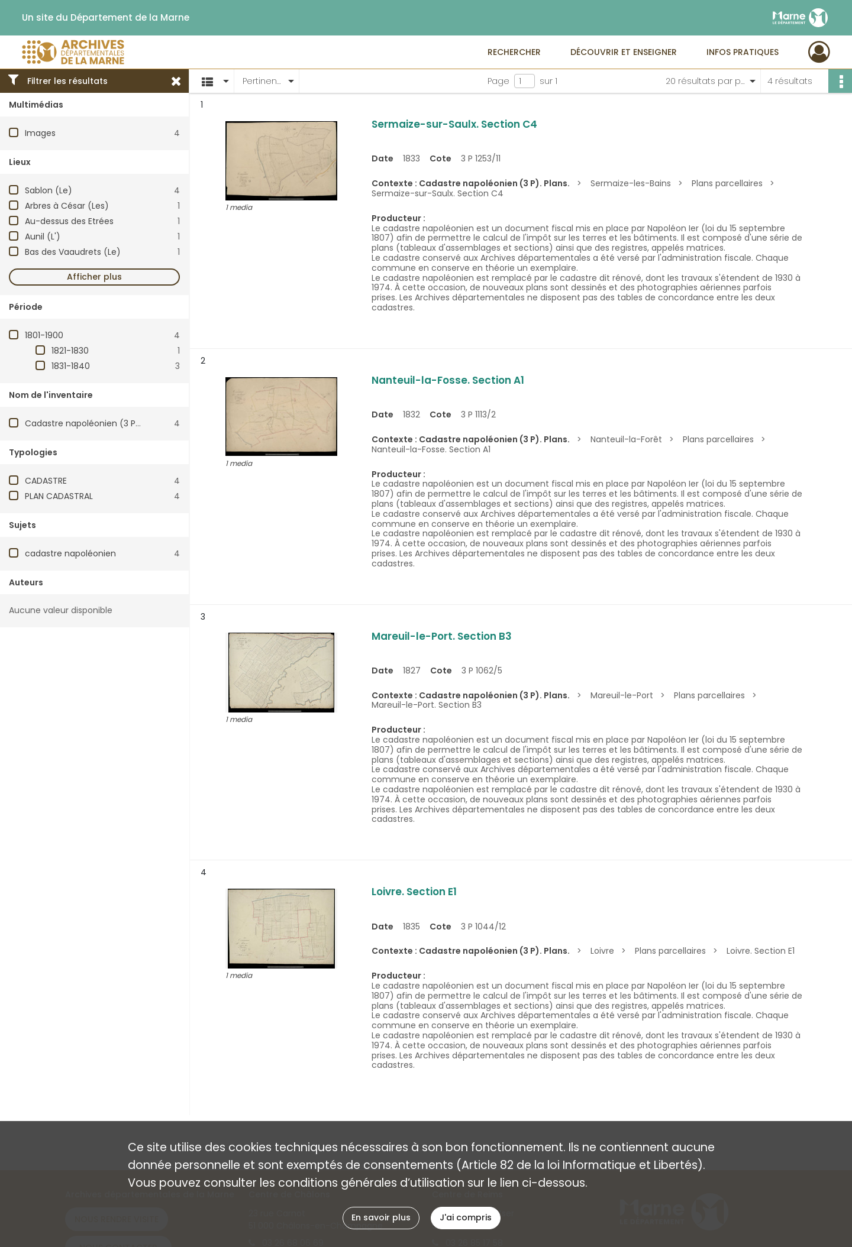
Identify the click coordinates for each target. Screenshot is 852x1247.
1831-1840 (70, 366)
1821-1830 (70, 351)
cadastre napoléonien (70, 553)
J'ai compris (466, 1217)
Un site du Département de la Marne (105, 18)
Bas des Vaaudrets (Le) (73, 252)
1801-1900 (44, 335)
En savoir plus (381, 1217)
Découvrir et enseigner (623, 52)
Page (498, 81)
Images (40, 133)
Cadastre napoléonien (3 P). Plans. (96, 423)
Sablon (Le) (48, 190)
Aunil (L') (42, 236)
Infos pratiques (742, 52)
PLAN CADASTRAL (59, 496)
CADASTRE (46, 481)
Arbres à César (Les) (67, 206)
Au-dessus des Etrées (69, 221)
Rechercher (514, 52)
